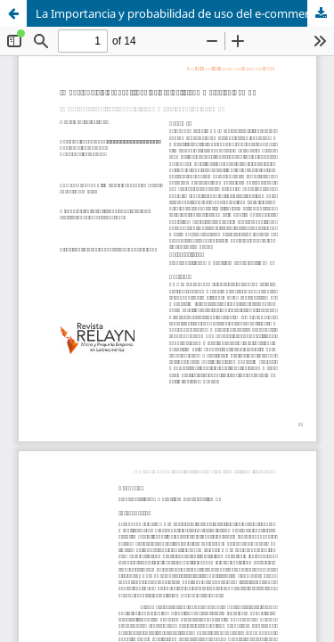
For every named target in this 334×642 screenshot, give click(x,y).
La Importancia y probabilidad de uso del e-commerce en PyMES (185, 13)
